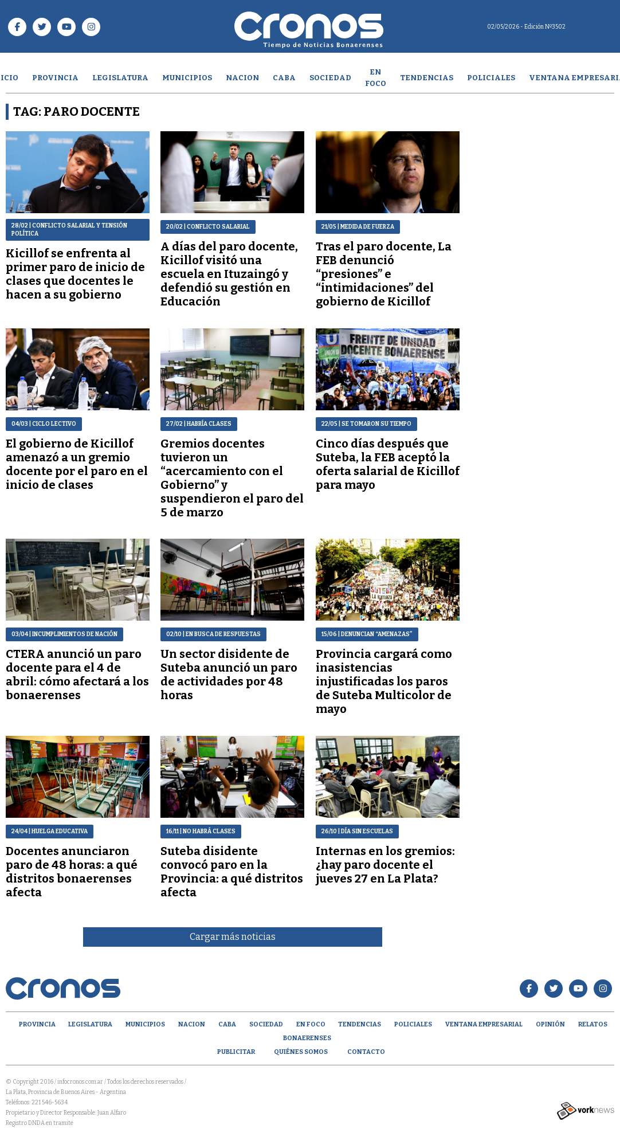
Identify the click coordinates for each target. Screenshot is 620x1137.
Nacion (242, 77)
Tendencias (426, 77)
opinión (550, 1024)
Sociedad (330, 77)
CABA (284, 77)
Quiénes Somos (301, 1052)
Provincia (55, 77)
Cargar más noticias (233, 936)
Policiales (491, 77)
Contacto (366, 1052)
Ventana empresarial (484, 1024)
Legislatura (120, 77)
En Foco (375, 78)
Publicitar (236, 1052)
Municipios (187, 77)
